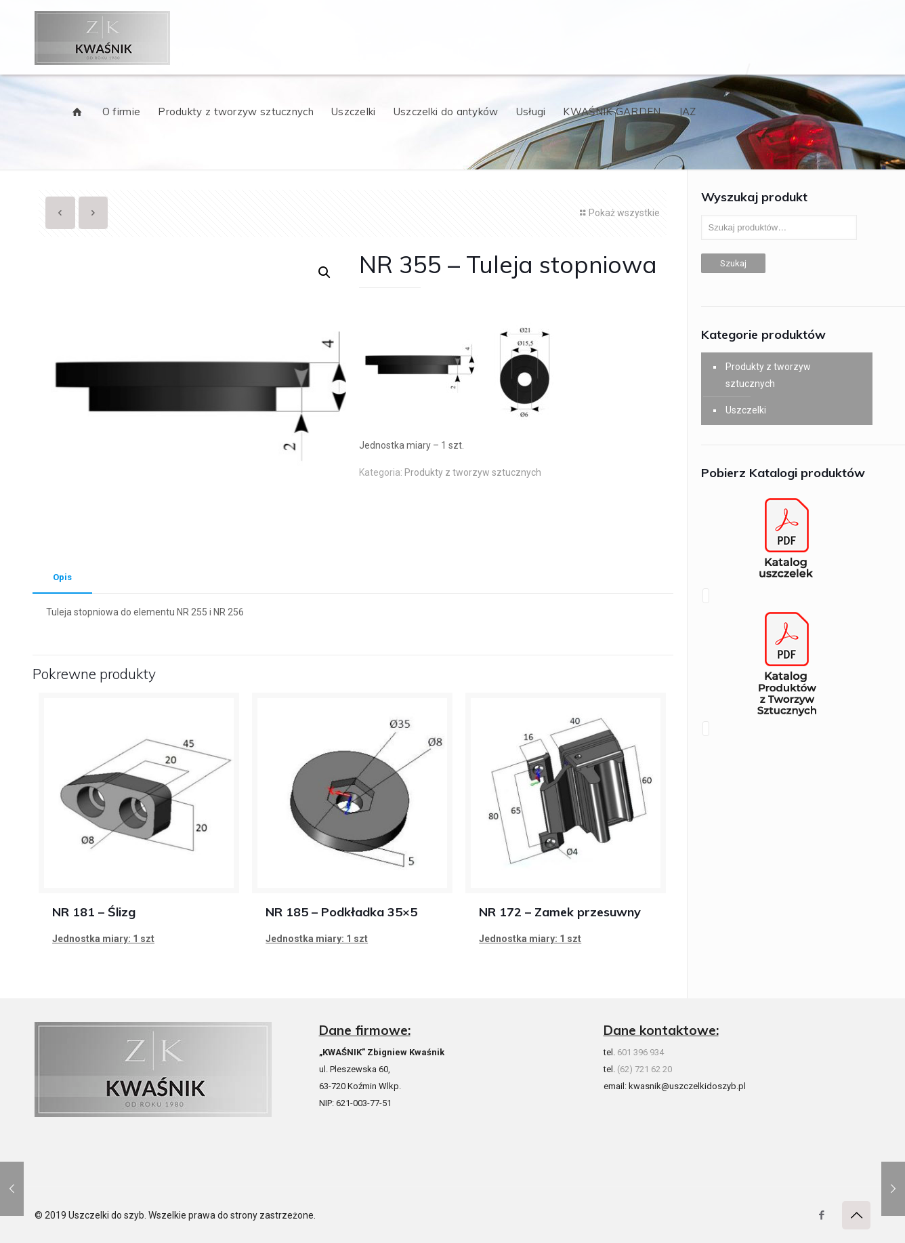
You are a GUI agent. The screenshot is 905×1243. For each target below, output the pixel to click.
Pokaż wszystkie (618, 212)
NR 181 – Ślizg (93, 912)
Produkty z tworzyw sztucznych (472, 472)
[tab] (62, 578)
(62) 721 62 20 (644, 1069)
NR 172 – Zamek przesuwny (560, 912)
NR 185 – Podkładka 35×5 (341, 912)
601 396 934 (640, 1052)
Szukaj (733, 263)
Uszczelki (745, 410)
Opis (62, 577)
